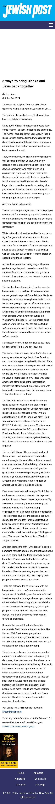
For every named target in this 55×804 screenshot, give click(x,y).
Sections (21, 784)
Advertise (20, 778)
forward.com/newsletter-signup (18, 726)
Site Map (40, 784)
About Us (38, 773)
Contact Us (40, 778)
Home (21, 773)
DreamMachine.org (12, 711)
